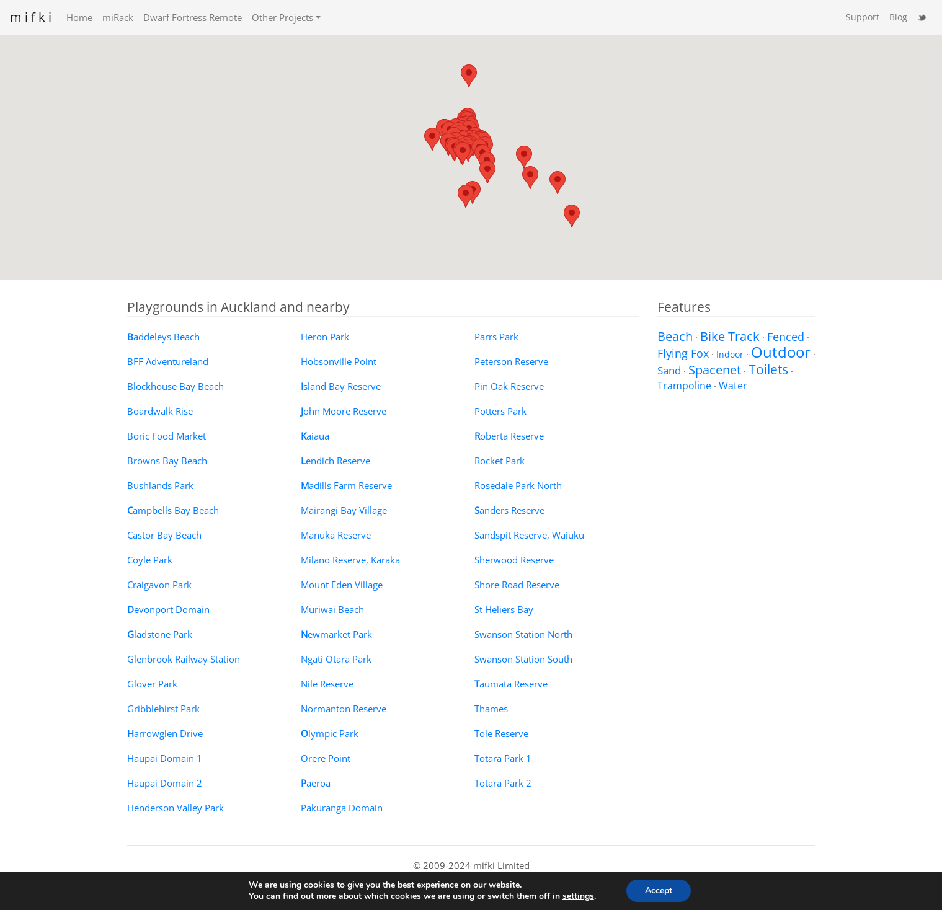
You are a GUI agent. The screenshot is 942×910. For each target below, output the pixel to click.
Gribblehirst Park (163, 708)
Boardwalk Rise (160, 411)
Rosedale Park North (518, 485)
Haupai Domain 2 (164, 783)
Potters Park (500, 411)
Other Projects (282, 17)
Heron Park (325, 336)
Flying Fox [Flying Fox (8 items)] (683, 353)
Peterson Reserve (511, 361)
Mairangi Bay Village (344, 510)
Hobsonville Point (338, 361)
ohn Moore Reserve (343, 411)
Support (862, 17)
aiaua (315, 436)
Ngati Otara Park (336, 659)
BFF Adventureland (167, 361)
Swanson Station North (523, 634)
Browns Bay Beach (167, 460)
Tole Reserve (501, 733)
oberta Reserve (509, 436)
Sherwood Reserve (514, 560)
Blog (898, 17)
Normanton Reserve (343, 708)
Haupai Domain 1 (164, 758)
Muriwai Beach (332, 609)
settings (578, 896)
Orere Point (325, 758)
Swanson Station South (523, 659)
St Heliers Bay (503, 609)
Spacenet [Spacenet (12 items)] (714, 369)
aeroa (316, 783)
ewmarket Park (336, 634)
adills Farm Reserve (346, 485)
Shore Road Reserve (516, 584)
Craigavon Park (159, 584)
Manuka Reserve (336, 535)
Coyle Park (149, 560)
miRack (117, 17)
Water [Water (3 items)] (733, 385)
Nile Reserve (327, 684)
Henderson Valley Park (175, 808)
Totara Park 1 (502, 758)
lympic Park (329, 733)
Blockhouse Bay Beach (175, 386)
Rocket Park (499, 460)
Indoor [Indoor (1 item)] (730, 354)
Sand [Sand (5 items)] (669, 370)
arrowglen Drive (165, 733)
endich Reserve (335, 460)
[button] (469, 75)
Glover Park (152, 684)
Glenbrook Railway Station (183, 659)
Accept (658, 890)
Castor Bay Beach (164, 535)
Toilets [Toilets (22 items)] (768, 369)
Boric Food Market (166, 436)
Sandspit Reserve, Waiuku (529, 535)
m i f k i (30, 17)
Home (79, 17)
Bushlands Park (160, 485)
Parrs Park (496, 336)
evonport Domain (168, 609)
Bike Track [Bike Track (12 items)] (730, 336)
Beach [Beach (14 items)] (675, 336)
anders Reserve (509, 510)
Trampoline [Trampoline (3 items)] (684, 385)
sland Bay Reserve (341, 386)
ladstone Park (159, 634)
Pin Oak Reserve (509, 386)
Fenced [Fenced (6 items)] (785, 336)
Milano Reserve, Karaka (350, 560)
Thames (491, 708)
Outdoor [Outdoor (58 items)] (781, 352)
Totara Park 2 (502, 783)
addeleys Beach (163, 336)
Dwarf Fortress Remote (192, 17)
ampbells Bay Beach (173, 510)
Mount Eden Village (342, 584)
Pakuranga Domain (342, 808)
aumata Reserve (511, 684)
